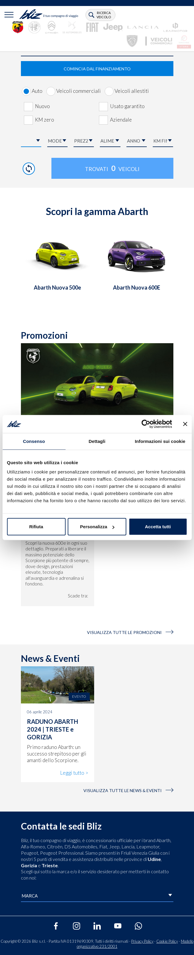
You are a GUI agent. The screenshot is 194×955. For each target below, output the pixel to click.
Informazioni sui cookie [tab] (160, 441)
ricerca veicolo (104, 15)
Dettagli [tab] (97, 441)
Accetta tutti (158, 526)
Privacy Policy (142, 941)
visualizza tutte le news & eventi (128, 790)
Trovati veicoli (112, 168)
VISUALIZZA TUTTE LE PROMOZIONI (130, 632)
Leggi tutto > (74, 773)
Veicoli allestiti (131, 91)
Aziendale (121, 119)
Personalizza (97, 526)
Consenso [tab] (34, 441)
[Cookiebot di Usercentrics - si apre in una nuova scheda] (146, 423)
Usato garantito (127, 106)
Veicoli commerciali (78, 91)
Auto (37, 91)
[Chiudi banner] (185, 424)
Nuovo (42, 106)
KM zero (44, 119)
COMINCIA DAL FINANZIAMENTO (97, 68)
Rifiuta (36, 526)
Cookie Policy (167, 941)
